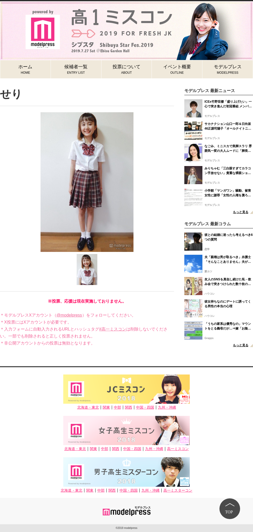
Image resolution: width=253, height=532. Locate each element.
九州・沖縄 (167, 407)
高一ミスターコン (177, 490)
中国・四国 (145, 407)
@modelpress (69, 315)
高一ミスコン (178, 449)
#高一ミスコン (112, 329)
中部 (117, 407)
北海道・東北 (88, 407)
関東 (106, 407)
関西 (128, 407)
